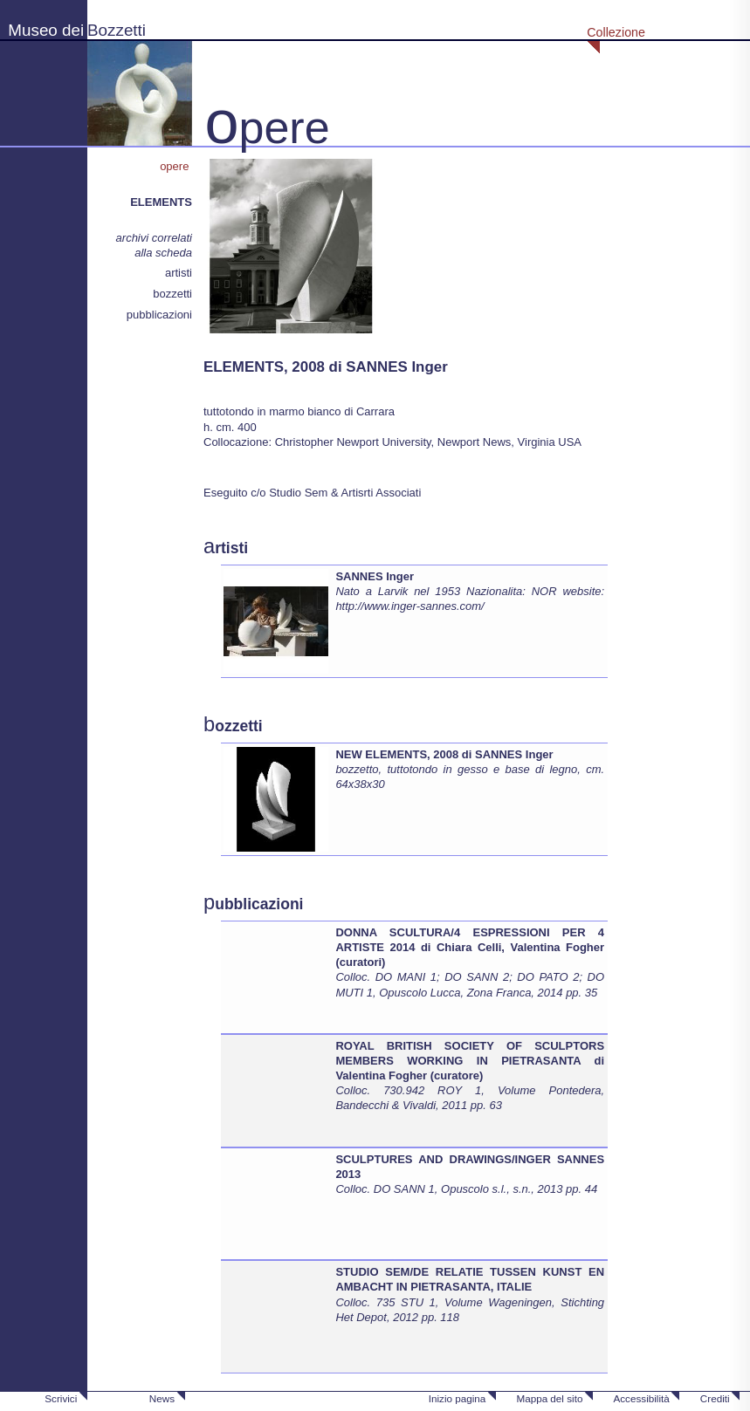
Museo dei (46, 30)
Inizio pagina (457, 1398)
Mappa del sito (549, 1398)
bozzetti (172, 293)
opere (176, 166)
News (162, 1398)
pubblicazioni (159, 314)
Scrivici (61, 1398)
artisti (178, 272)
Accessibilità (641, 1398)
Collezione (616, 32)
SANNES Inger (374, 576)
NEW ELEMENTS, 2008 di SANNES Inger (444, 754)
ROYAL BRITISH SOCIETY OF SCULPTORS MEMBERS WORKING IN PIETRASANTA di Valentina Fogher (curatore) (469, 1060)
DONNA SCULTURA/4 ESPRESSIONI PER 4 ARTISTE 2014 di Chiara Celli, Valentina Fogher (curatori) (469, 947)
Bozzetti (116, 30)
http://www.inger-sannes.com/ (409, 606)
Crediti (715, 1398)
